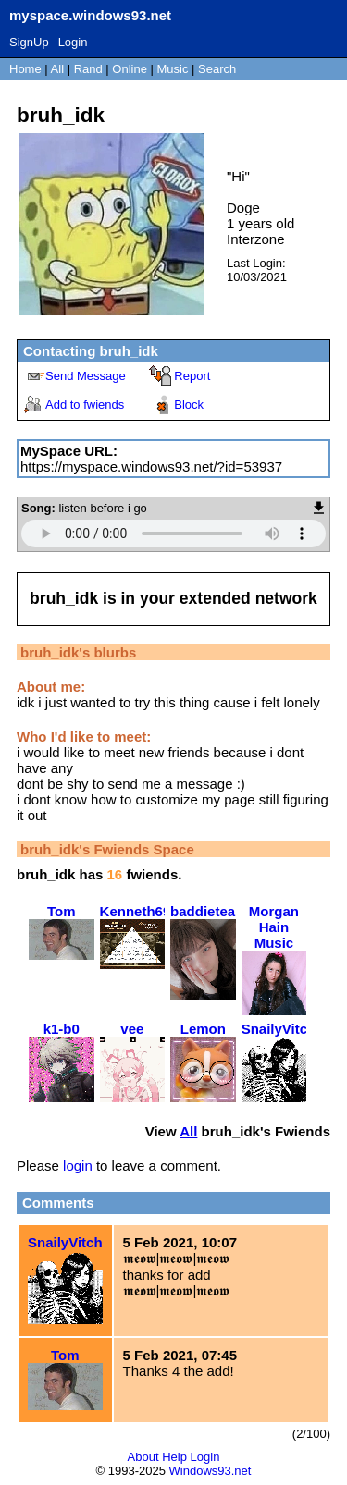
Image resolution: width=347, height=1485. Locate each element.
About (143, 1457)
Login (73, 42)
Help (174, 1457)
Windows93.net (210, 1471)
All (59, 69)
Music (173, 69)
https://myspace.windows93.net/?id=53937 (151, 466)
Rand (88, 69)
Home (25, 69)
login (78, 1165)
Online (129, 69)
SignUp (29, 42)
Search (217, 69)
